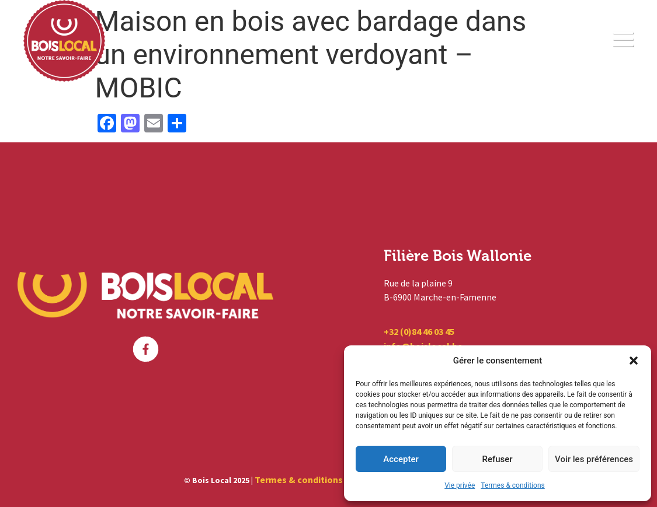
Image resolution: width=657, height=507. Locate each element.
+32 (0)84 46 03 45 (419, 331)
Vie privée (459, 485)
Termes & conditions (512, 485)
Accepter (400, 459)
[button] (633, 360)
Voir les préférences (594, 459)
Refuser (497, 459)
